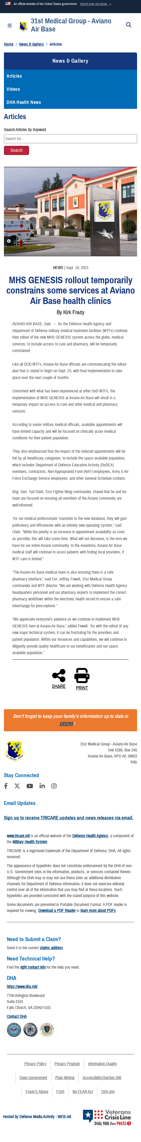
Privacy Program (67, 1063)
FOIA (60, 1091)
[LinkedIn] (42, 786)
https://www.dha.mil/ (22, 986)
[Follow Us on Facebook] (6, 786)
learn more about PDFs (98, 910)
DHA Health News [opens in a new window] (24, 102)
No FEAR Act (83, 1091)
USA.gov (108, 1091)
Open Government (33, 1077)
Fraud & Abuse (37, 1091)
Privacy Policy (35, 1063)
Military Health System (30, 842)
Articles (14, 76)
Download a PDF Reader (56, 910)
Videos (13, 89)
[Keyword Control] (70, 138)
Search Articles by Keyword (25, 129)
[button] (96, 4)
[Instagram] (54, 786)
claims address (51, 948)
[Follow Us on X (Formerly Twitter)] (17, 786)
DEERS (66, 724)
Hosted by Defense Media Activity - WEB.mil (37, 1116)
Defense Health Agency (90, 836)
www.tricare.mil (18, 836)
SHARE (59, 678)
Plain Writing (64, 1077)
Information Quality (102, 1063)
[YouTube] (29, 786)
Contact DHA (17, 1016)
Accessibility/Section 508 (102, 1077)
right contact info (33, 967)
